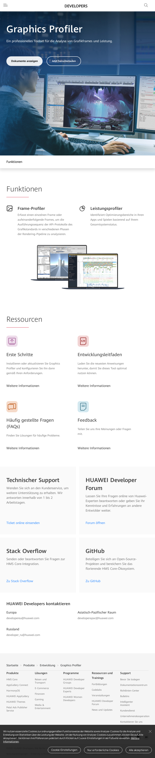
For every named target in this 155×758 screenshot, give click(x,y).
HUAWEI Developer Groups (74, 681)
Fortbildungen (99, 684)
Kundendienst (127, 710)
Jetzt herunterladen (64, 61)
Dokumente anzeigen (24, 61)
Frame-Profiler (31, 208)
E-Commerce (42, 688)
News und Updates (102, 709)
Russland (12, 629)
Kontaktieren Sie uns (131, 721)
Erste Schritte (19, 354)
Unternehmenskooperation (134, 716)
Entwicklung (47, 665)
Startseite (12, 665)
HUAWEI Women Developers (72, 699)
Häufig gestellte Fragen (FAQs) (30, 423)
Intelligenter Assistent (126, 703)
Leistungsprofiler (106, 208)
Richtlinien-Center (129, 690)
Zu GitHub (93, 581)
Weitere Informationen (22, 386)
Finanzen (40, 693)
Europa (11, 612)
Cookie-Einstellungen (64, 750)
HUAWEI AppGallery (17, 696)
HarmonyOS (13, 690)
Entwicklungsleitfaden (100, 354)
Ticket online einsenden (23, 523)
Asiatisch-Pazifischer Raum (97, 612)
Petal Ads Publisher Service (16, 709)
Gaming (39, 699)
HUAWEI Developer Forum (102, 703)
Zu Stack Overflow (19, 581)
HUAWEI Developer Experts (74, 690)
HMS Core (11, 679)
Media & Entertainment (42, 707)
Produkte (29, 665)
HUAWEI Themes (15, 701)
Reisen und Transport (41, 681)
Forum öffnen (95, 523)
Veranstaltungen (101, 695)
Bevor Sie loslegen (130, 679)
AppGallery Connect (17, 685)
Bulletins (124, 696)
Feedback (87, 420)
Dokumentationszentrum (133, 685)
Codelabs (97, 689)
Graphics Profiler (70, 665)
